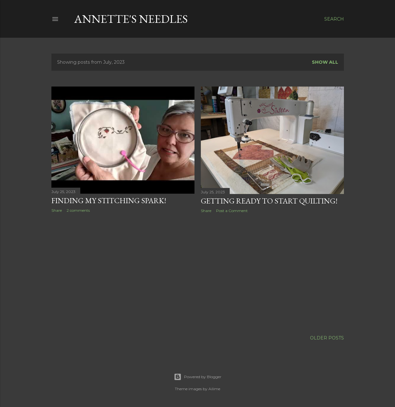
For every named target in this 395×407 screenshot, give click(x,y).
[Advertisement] (122, 273)
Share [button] (56, 210)
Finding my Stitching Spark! (108, 200)
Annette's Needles (131, 18)
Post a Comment (232, 210)
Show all (325, 62)
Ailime (214, 388)
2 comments (78, 210)
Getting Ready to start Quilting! (269, 201)
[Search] (334, 19)
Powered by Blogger (197, 377)
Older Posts (327, 338)
